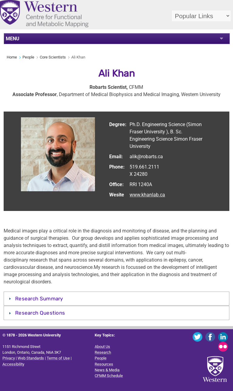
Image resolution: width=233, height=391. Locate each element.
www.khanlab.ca (147, 195)
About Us (102, 346)
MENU (12, 39)
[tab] (117, 299)
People (28, 57)
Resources (104, 364)
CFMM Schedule (109, 375)
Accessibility (13, 364)
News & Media (107, 370)
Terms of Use (58, 358)
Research (103, 352)
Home (12, 57)
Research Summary (39, 299)
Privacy (8, 358)
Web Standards (31, 358)
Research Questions (40, 313)
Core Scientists (53, 57)
